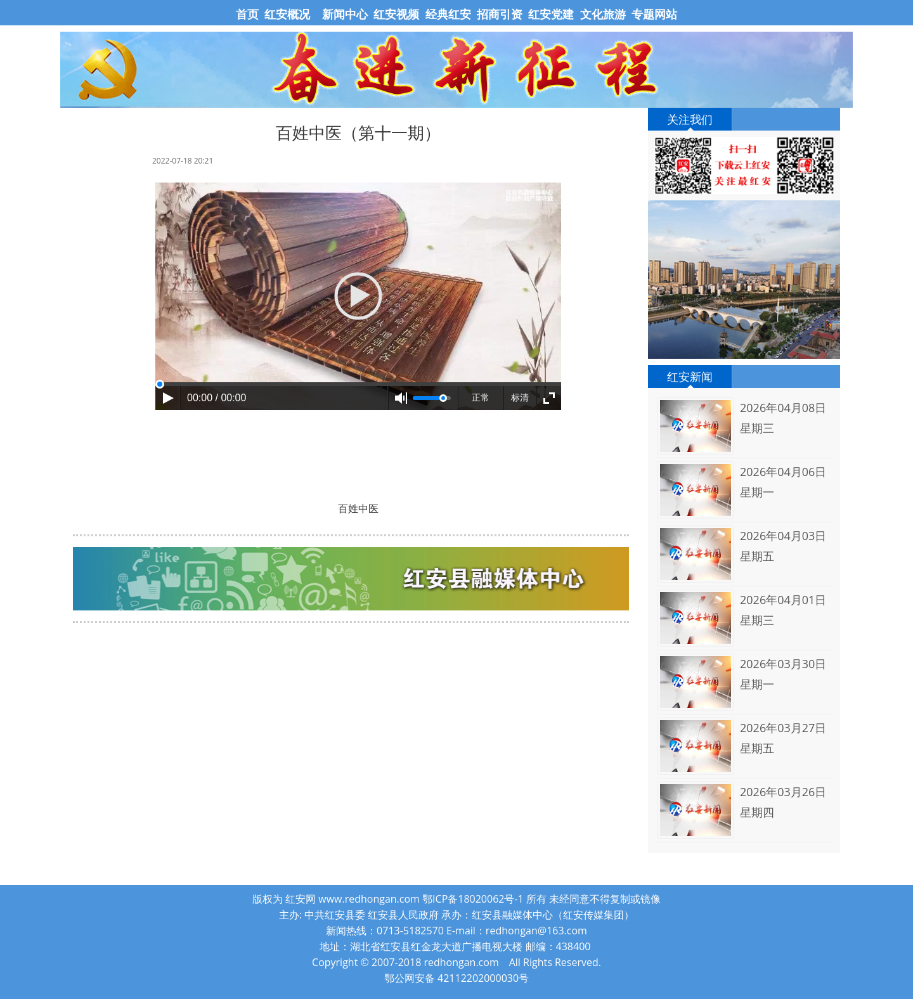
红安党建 (551, 14)
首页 (249, 14)
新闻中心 (345, 14)
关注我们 (690, 119)
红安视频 (396, 14)
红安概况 (287, 14)
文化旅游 (601, 14)
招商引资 (499, 14)
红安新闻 (690, 376)
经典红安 (448, 14)
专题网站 (654, 14)
